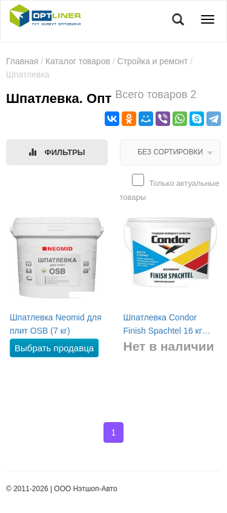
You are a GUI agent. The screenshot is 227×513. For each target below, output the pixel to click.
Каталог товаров (77, 61)
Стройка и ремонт (152, 61)
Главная (22, 61)
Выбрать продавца (54, 348)
